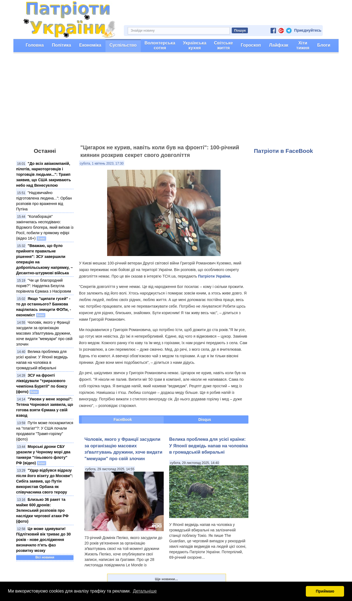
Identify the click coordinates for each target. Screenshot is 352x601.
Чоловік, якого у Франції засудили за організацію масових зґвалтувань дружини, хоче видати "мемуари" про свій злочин (44, 333)
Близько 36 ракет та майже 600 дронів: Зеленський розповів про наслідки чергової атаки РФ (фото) (42, 510)
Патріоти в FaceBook (283, 151)
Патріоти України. (214, 276)
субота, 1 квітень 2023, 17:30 (102, 163)
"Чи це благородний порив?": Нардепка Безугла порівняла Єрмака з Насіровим (43, 285)
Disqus (204, 419)
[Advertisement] (176, 101)
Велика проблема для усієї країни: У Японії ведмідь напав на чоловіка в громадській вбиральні (208, 445)
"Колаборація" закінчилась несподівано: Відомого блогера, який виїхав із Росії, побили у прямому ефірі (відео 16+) (45, 227)
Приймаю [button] (325, 591)
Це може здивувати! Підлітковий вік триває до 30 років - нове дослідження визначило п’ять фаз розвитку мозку (43, 539)
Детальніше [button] (145, 591)
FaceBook (123, 419)
